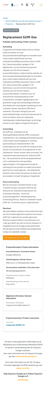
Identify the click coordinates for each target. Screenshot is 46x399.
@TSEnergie (23, 380)
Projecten (9, 24)
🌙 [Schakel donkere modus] (41, 5)
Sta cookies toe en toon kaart (16, 238)
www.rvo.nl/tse (22, 368)
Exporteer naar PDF (11, 30)
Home (5, 18)
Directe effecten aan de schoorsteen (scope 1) (24, 21)
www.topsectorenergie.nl (26, 356)
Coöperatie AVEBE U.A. (15, 325)
